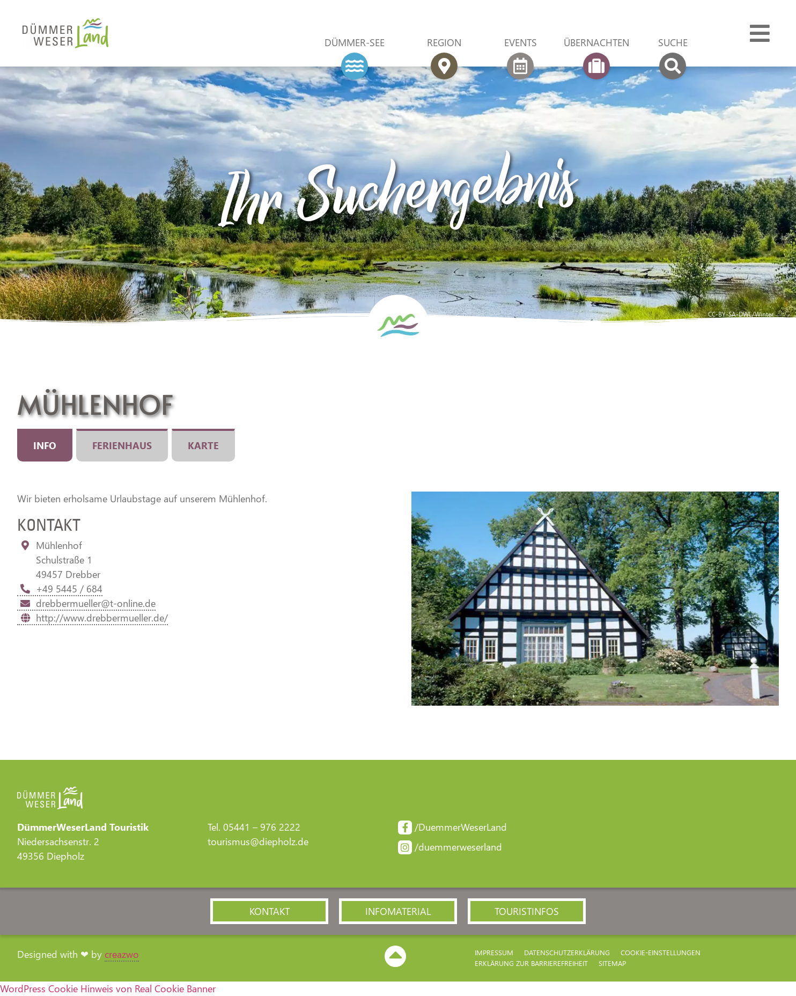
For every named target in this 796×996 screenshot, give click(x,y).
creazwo (122, 954)
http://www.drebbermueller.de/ (92, 617)
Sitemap (612, 963)
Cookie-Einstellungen (661, 952)
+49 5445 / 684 (59, 588)
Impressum (494, 952)
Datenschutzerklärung (567, 952)
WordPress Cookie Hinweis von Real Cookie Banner (108, 988)
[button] (269, 911)
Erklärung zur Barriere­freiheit (531, 963)
